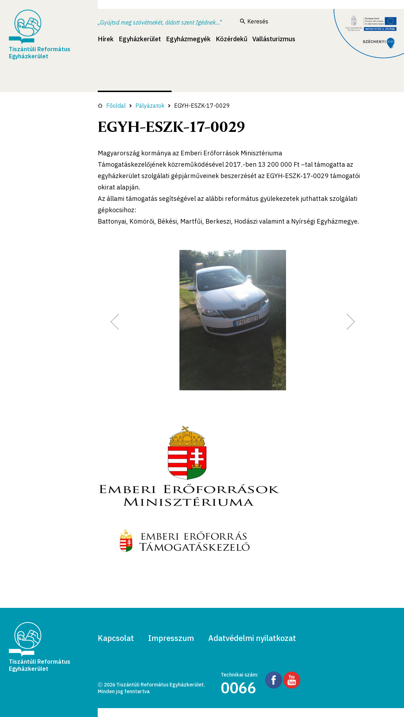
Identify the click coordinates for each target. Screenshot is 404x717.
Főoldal (112, 105)
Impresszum (171, 638)
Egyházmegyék (188, 39)
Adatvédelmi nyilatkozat (252, 638)
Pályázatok (150, 105)
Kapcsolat (116, 638)
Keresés (254, 21)
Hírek (106, 39)
